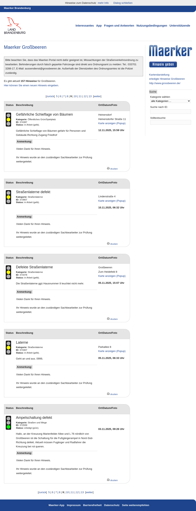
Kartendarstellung (159, 74)
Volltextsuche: (158, 117)
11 (80, 96)
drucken (112, 169)
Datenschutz (112, 505)
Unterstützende (179, 25)
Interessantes (85, 25)
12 (85, 96)
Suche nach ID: (159, 106)
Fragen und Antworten (119, 25)
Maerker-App (56, 505)
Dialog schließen (122, 2)
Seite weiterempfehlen (135, 505)
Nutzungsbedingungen (152, 25)
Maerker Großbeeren (25, 47)
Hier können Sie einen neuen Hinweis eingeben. (31, 85)
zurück (50, 96)
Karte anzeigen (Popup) (111, 123)
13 (90, 96)
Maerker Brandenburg (17, 8)
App (99, 25)
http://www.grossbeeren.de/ (165, 83)
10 (75, 96)
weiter (97, 96)
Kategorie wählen (160, 96)
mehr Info (103, 2)
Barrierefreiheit (92, 505)
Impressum (74, 505)
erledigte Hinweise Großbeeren (167, 78)
